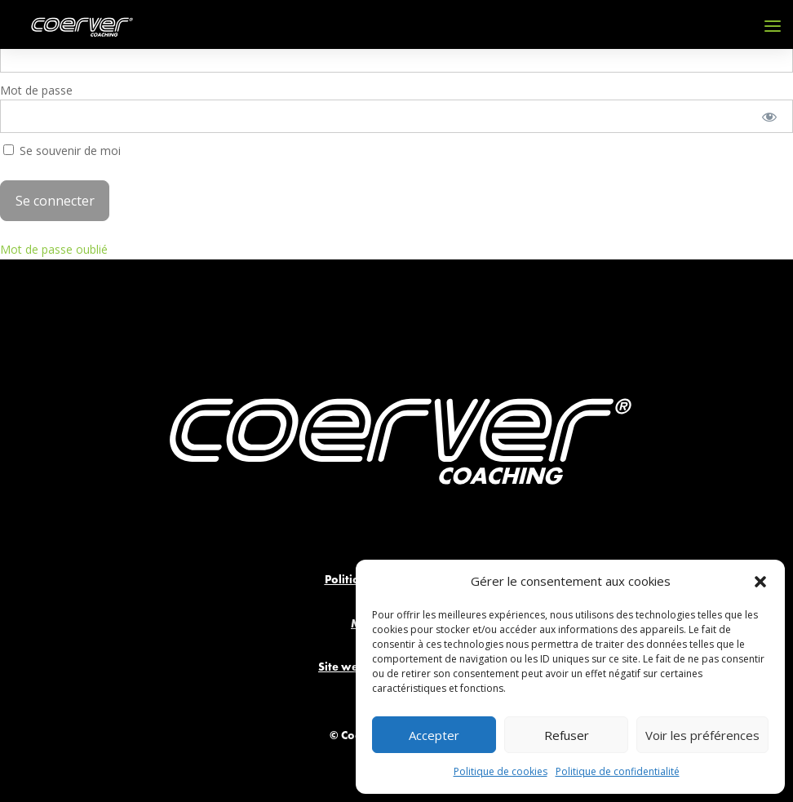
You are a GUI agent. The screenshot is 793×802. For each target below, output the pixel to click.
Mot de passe (36, 90)
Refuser (566, 735)
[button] (760, 582)
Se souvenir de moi (62, 150)
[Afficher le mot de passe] (769, 116)
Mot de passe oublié (54, 249)
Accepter (434, 735)
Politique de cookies (500, 771)
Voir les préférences (702, 735)
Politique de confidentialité (618, 771)
